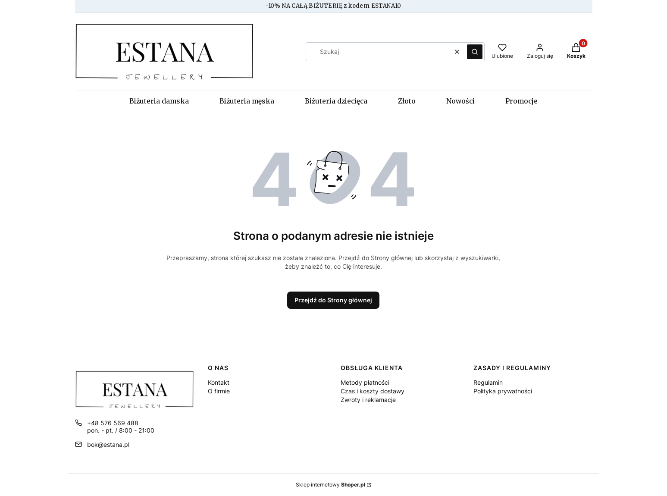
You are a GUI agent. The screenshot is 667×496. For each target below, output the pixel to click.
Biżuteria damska (159, 101)
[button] (474, 51)
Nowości (460, 101)
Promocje (521, 101)
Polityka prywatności (502, 391)
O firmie (219, 391)
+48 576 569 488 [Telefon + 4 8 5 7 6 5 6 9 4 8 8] (112, 423)
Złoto (407, 101)
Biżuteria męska (246, 101)
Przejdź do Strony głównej (333, 300)
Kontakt (218, 382)
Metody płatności (365, 382)
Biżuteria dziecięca (336, 101)
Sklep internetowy (330, 484)
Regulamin (488, 382)
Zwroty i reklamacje (368, 399)
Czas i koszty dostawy (372, 391)
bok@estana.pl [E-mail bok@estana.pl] (108, 444)
